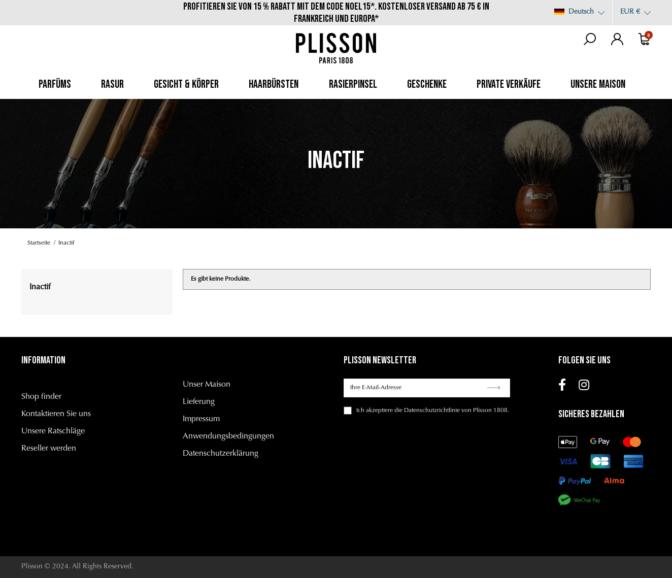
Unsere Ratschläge (53, 431)
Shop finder (41, 397)
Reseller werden (48, 449)
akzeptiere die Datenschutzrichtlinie (413, 410)
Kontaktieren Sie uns (56, 414)
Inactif (39, 287)
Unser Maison (206, 385)
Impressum (201, 419)
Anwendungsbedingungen (228, 436)
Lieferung (199, 402)
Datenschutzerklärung (220, 454)
